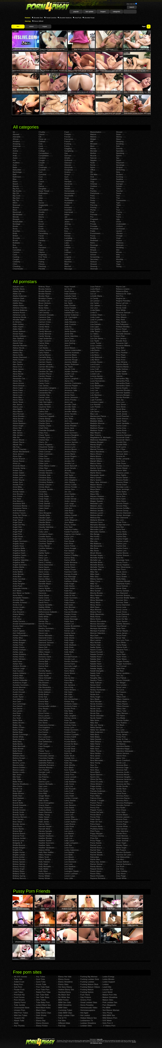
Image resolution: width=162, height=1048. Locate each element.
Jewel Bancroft (70, 466)
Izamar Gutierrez (71, 315)
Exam (41, 226)
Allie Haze (17, 430)
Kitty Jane (68, 713)
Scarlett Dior (121, 442)
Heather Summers (46, 843)
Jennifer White (70, 412)
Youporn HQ (19, 1018)
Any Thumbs (19, 1026)
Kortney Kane (70, 725)
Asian (15, 158)
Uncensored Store (21, 1008)
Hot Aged (84, 1013)
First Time (43, 257)
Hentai (67, 186)
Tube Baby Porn (43, 1002)
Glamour (68, 163)
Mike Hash (94, 574)
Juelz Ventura (70, 506)
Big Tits (16, 200)
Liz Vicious (94, 336)
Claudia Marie (44, 522)
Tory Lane (120, 730)
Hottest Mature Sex (88, 1018)
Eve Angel (43, 734)
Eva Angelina (44, 727)
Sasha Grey (121, 428)
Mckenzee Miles (97, 499)
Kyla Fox (68, 753)
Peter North (95, 819)
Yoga (118, 264)
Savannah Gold (122, 437)
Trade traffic (100, 1039)
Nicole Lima (95, 709)
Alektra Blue (18, 350)
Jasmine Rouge (71, 360)
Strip (118, 172)
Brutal (15, 240)
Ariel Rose (17, 619)
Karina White (69, 560)
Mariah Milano (96, 461)
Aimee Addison (19, 331)
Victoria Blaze (122, 815)
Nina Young (95, 763)
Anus (15, 153)
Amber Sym (18, 482)
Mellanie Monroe (97, 520)
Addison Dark (18, 298)
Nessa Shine (95, 687)
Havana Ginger (45, 833)
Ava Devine (17, 709)
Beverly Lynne (19, 763)
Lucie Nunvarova (97, 381)
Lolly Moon (94, 360)
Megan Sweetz (96, 501)
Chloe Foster (44, 459)
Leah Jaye (68, 836)
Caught (16, 259)
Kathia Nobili (69, 579)
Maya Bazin (95, 489)
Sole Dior (120, 527)
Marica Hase (95, 463)
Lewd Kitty (106, 987)
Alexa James (18, 369)
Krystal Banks (70, 742)
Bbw (14, 179)
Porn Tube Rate (42, 987)
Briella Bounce (19, 845)
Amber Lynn (18, 478)
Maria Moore (95, 456)
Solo (118, 146)
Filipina (42, 252)
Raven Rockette (97, 876)
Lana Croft (68, 791)
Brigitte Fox (17, 850)
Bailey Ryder (18, 730)
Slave (118, 139)
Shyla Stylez (121, 492)
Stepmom (120, 163)
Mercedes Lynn (96, 529)
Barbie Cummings (20, 734)
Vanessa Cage (122, 767)
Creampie (43, 167)
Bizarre (16, 207)
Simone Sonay (122, 511)
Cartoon (16, 252)
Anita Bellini (18, 572)
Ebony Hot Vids (64, 977)
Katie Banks (69, 586)
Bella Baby (17, 742)
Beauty (16, 186)
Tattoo (118, 189)
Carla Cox (43, 346)
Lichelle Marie (96, 296)
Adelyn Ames (18, 305)
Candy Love (44, 329)
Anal (15, 149)
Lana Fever (69, 793)
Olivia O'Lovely (96, 782)
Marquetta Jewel (97, 475)
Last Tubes (18, 992)
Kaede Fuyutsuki (71, 532)
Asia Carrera (18, 671)
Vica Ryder (120, 808)
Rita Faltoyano (122, 324)
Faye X (42, 749)
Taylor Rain (121, 654)
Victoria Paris (121, 819)
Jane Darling (69, 343)
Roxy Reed (120, 357)
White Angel (121, 848)
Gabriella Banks (45, 760)
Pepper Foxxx (96, 810)
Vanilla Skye (121, 789)
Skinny (119, 137)
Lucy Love (94, 393)
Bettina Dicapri (19, 758)
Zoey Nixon (121, 874)
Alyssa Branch (19, 459)
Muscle (93, 156)
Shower (119, 132)
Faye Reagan (44, 746)
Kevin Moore (69, 673)
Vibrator (119, 233)
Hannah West (44, 829)
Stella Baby (121, 579)
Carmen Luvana (45, 364)
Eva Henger (44, 730)
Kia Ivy (67, 676)
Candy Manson (45, 331)
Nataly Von (94, 676)
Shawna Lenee (122, 473)
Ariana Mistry (18, 614)
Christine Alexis (45, 480)
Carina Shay (44, 343)
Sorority (119, 149)
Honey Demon (45, 874)
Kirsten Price (69, 709)
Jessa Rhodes (70, 426)
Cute (41, 179)
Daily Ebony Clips (43, 1013)
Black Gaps (41, 1010)
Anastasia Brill (19, 503)
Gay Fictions (85, 997)
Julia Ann (68, 508)
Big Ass (16, 189)
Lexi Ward (68, 869)
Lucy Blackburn (96, 386)
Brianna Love (18, 841)
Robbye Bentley (123, 327)
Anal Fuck (78, 18)
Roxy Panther (122, 353)
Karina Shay (69, 558)
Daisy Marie (44, 560)
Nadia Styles (95, 647)
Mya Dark (94, 635)
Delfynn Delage (45, 614)
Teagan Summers (123, 664)
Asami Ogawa (19, 631)
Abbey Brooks (19, 291)
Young (118, 266)
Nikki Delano (95, 742)
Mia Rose (94, 548)
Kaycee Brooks (70, 612)
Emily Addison (45, 692)
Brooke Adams (45, 289)
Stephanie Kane (123, 584)
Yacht (118, 262)
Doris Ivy (42, 668)
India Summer (70, 294)
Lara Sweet (69, 808)
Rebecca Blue (122, 291)
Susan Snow (121, 612)
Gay (66, 153)
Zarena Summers (123, 864)
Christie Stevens (45, 473)
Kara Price (68, 544)
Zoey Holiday (121, 871)
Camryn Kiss (44, 324)
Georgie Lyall (44, 772)
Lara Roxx (68, 803)
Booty (15, 229)
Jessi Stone (69, 430)
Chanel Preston (45, 414)
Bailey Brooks (18, 723)
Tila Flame (120, 716)
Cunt (41, 177)
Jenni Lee (68, 402)
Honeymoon (69, 193)
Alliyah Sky (17, 445)
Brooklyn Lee (44, 301)
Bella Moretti (18, 749)
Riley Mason (121, 317)
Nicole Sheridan (97, 716)
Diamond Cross (45, 638)
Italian (66, 215)
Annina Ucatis (18, 607)
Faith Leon (43, 744)
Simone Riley (121, 506)
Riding (93, 248)
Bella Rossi (17, 751)
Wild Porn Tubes (21, 1013)
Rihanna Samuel (123, 313)
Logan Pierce (95, 348)
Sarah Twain (121, 421)
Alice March (18, 412)
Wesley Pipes (122, 845)
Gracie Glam (44, 805)
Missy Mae (94, 598)
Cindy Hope (44, 499)
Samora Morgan (123, 395)
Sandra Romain (122, 397)
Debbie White (44, 607)
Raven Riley (95, 874)
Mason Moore (96, 485)
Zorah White (121, 878)
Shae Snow (121, 463)
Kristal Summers (71, 730)
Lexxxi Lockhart (71, 874)
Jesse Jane (69, 428)
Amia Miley (17, 487)
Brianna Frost (18, 836)
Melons (93, 137)
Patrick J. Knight (97, 800)
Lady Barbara (70, 782)
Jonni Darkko (69, 494)
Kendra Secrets (71, 661)
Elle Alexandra (45, 687)
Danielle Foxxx (45, 581)
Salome (119, 376)
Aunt (15, 165)
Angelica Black (19, 551)
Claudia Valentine (46, 527)
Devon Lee (43, 633)
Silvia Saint (120, 499)
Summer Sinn (122, 600)
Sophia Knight (122, 539)
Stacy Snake (121, 577)
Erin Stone (43, 723)
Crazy (41, 165)
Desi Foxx (43, 626)
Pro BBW (106, 1008)
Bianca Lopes (18, 770)
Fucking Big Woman (88, 977)
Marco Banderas (97, 452)
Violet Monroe (122, 836)
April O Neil (17, 610)
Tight (118, 203)
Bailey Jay (17, 725)
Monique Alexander (98, 628)
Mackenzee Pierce (98, 416)
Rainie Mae (95, 859)
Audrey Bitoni (18, 678)
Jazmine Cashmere (72, 383)
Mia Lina (93, 541)
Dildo (41, 198)
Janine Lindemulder (72, 350)
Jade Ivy (67, 327)
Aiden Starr (17, 329)
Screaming (94, 257)
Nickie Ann (94, 694)
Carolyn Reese (45, 376)
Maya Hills (94, 494)
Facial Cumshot (51, 18)
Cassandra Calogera (47, 388)
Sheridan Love (122, 487)
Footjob (67, 134)
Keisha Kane (69, 633)
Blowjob (16, 219)
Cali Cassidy (44, 313)
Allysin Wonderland (21, 452)
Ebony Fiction (42, 1026)
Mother (93, 153)
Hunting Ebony (64, 992)
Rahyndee (94, 857)
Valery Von (120, 758)
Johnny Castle (70, 485)
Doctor (41, 203)
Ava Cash (17, 701)
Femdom (42, 248)
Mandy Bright (95, 445)
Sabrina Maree (122, 367)
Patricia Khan (96, 798)
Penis (92, 198)
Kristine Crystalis (71, 734)
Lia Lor (93, 294)
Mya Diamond (96, 638)
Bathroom (17, 177)
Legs (66, 250)
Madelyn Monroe (97, 423)
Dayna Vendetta (45, 605)
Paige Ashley (95, 786)
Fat (40, 243)
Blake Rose (17, 782)
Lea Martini (69, 833)
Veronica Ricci (122, 800)
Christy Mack (44, 487)
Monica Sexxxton (97, 624)
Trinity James (121, 734)
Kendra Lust (69, 659)
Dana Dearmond (46, 565)
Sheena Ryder (122, 480)
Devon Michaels (45, 635)
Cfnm (15, 264)
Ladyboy (68, 240)
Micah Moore (95, 553)
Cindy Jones (44, 501)
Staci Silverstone (123, 567)
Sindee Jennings (123, 515)
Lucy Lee (94, 390)
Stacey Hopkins (122, 565)
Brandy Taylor (18, 815)
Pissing (93, 207)
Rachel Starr (95, 850)
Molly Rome (95, 617)
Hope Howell (69, 287)
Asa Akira (17, 628)
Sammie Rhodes (123, 390)
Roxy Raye (120, 355)
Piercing (93, 205)
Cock (41, 146)
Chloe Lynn (43, 463)
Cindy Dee (43, 494)
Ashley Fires (18, 645)
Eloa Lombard (44, 690)
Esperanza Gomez (46, 725)
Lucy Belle (94, 383)
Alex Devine (18, 364)
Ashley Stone (18, 657)
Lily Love (94, 308)
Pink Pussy (95, 831)
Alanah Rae (18, 343)
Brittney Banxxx (19, 878)
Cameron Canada (46, 315)
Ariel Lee (16, 617)
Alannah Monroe (20, 346)
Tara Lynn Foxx (122, 640)
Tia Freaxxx (121, 692)
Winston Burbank (123, 852)
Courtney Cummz (46, 539)
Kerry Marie (69, 671)
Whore (119, 252)
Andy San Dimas (20, 515)
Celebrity (16, 262)
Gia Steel (42, 779)
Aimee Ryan (18, 334)
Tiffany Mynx (121, 701)
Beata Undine (18, 739)
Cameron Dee (44, 317)
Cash (15, 255)
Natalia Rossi (95, 657)
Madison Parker (97, 428)
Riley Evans (121, 315)
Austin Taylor (18, 697)
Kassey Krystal (70, 574)
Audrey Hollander (20, 680)
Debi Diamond (45, 610)
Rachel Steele (96, 852)
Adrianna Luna (19, 315)
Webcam (120, 245)
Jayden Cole (69, 369)
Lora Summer (96, 371)
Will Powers (121, 850)
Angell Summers (20, 565)
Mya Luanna (95, 640)
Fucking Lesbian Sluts (89, 979)
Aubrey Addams (19, 673)
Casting (16, 257)
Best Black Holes (43, 1008)
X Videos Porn (109, 1026)
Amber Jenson (19, 475)
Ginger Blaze (44, 796)
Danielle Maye (45, 584)
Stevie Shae (121, 588)
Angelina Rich (18, 558)
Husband (68, 203)
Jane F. (67, 346)
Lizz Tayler (94, 341)
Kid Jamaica (69, 685)
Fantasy (42, 240)
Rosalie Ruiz (121, 341)
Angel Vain (17, 539)
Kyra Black (68, 767)
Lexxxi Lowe (69, 876)
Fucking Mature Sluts (89, 984)
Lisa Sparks (95, 329)
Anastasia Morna (20, 506)
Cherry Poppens (45, 445)
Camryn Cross (45, 322)
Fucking (67, 144)
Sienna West (121, 494)
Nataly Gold (95, 673)
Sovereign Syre (122, 560)
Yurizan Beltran (122, 862)
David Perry (44, 602)
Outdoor (93, 186)
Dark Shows (41, 1015)
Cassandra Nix (45, 393)
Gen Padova (44, 770)
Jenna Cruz (69, 393)
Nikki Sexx (94, 749)
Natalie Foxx (95, 661)
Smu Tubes (41, 1000)
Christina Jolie (45, 475)
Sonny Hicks (121, 532)
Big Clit (16, 193)
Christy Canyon (45, 485)
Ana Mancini (18, 501)
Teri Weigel (120, 683)
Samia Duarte (122, 388)
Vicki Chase (121, 810)
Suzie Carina (121, 617)
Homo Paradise (86, 1005)
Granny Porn (85, 1000)
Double (42, 212)
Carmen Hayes (45, 362)
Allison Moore (18, 440)
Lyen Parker (95, 407)
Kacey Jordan (70, 525)
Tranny (119, 212)
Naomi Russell (96, 652)
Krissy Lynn (69, 727)
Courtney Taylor (45, 544)
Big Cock (16, 196)
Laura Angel (69, 812)
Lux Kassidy (95, 404)
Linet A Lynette (96, 320)
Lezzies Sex (107, 990)
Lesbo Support (108, 982)
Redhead (94, 240)
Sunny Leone (121, 610)
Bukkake (16, 243)
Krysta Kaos (69, 739)
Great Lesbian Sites (88, 1002)
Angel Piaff (17, 532)
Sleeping (119, 141)
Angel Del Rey (19, 525)
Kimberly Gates (70, 704)
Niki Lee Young (96, 725)
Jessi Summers (70, 433)
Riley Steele (121, 322)
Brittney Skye (44, 287)
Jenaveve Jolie (70, 390)
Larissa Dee (69, 810)
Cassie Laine (44, 397)
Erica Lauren (44, 716)
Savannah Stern (123, 440)
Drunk (41, 215)
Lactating (68, 238)
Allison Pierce (18, 442)
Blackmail (17, 212)
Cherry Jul (43, 442)
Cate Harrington (45, 402)
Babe (15, 167)
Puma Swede (96, 843)
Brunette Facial (89, 18)
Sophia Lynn (121, 544)
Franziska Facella (46, 758)
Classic (42, 134)
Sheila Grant (121, 485)
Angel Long (17, 529)
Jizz (66, 226)
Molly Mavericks (97, 614)
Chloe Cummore (45, 454)
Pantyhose (94, 193)
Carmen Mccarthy (46, 367)
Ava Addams (18, 699)
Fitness (42, 264)
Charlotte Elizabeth (47, 430)
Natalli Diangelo (97, 671)
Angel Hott (17, 527)
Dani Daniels (44, 574)
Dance (41, 186)
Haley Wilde (44, 819)
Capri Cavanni (45, 341)
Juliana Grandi (70, 515)
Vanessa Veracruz (123, 779)
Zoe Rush (120, 866)
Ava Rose (17, 713)
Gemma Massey (45, 767)
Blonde (16, 217)
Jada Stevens (70, 322)
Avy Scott (17, 718)
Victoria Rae (121, 824)
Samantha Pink (122, 381)
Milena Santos (96, 579)
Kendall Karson (70, 657)
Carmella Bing (45, 357)
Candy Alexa (44, 327)
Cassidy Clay (44, 395)
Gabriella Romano (46, 765)
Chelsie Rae (44, 440)
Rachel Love (95, 845)
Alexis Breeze (18, 386)
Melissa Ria (95, 518)
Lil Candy (94, 298)
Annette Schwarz (20, 602)
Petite (92, 203)
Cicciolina (43, 492)
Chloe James (44, 461)
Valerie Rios (121, 756)
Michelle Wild (95, 569)
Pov (91, 217)
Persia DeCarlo (96, 812)
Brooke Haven (45, 294)
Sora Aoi (119, 558)
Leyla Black (95, 289)
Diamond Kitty (44, 645)
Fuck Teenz (85, 995)
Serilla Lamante (122, 459)
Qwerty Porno (20, 1002)
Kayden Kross (70, 614)
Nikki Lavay (95, 746)
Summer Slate (122, 602)
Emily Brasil (44, 694)
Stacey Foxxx (122, 562)
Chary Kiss (43, 433)
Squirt (118, 160)
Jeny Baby (68, 419)
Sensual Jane (122, 454)
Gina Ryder (43, 791)
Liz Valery (94, 334)
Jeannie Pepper (71, 386)
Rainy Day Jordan (97, 862)
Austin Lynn (18, 694)
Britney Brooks (19, 859)
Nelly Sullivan (96, 683)
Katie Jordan (69, 588)
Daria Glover (44, 595)
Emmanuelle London (47, 706)
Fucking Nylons (86, 992)
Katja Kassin (69, 602)
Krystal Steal (69, 749)
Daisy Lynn (43, 558)
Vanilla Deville (122, 786)
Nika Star (94, 723)
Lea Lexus (68, 831)
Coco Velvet (44, 529)
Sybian (119, 186)
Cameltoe (17, 250)
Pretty (92, 222)
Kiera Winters (70, 690)
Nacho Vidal (95, 645)
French (67, 141)
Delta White (43, 617)
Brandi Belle (18, 803)
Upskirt (119, 231)
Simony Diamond (123, 513)
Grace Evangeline (46, 803)
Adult (16, 1023)
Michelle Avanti (96, 558)
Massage (68, 269)
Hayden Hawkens (46, 836)
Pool (92, 212)
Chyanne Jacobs (46, 489)
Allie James (17, 433)
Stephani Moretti (123, 581)
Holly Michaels (45, 866)
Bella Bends (18, 744)
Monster (93, 151)
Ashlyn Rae (17, 664)
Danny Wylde (44, 588)
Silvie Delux (121, 501)
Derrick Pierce (45, 624)
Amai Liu (16, 463)
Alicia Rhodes (18, 416)
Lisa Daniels (95, 324)
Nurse (92, 165)
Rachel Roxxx (96, 848)
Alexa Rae (17, 376)
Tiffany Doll (120, 697)
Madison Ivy (95, 426)
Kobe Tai (68, 720)
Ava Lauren (17, 711)
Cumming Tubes (65, 1010)
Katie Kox (68, 591)
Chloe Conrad (44, 452)
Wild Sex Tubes (20, 1015)
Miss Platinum (96, 595)
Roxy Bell (120, 348)
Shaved (93, 264)
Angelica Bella (19, 548)
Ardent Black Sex (43, 1005)
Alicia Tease (18, 421)
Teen (118, 196)
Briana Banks (18, 829)
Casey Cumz (44, 383)
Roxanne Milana (123, 346)
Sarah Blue (120, 409)
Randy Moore (96, 866)
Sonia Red (120, 529)
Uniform (119, 226)
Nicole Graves (96, 706)
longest (102, 11)
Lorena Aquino (96, 376)
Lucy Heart (94, 388)
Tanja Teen (120, 628)
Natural (93, 158)
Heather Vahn (44, 845)
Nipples (93, 160)
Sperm (119, 156)
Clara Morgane (45, 513)
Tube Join (18, 979)
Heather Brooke (45, 838)
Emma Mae (43, 701)
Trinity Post (120, 737)
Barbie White (18, 737)
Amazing (16, 144)
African (16, 139)
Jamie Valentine (71, 336)
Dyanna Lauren (45, 673)
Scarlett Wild (121, 445)
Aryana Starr (18, 626)
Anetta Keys (18, 518)
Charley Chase (45, 426)
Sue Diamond (122, 593)
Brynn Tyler (43, 305)
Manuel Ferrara (96, 449)
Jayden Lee (69, 374)
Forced (67, 137)
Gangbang (68, 151)
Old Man (93, 174)
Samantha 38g (122, 379)
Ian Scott (68, 289)
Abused (16, 134)
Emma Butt (43, 699)
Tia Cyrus (120, 690)
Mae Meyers (95, 433)
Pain (92, 189)
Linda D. (93, 313)
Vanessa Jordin (122, 772)
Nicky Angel (95, 697)
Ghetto (67, 158)
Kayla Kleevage (71, 619)
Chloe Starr (43, 468)
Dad (40, 184)
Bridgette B (17, 843)
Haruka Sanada (45, 831)
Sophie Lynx (121, 551)
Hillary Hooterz (45, 855)
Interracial (68, 212)
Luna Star (94, 397)
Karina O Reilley (71, 555)
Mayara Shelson (97, 496)
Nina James (95, 756)
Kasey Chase (70, 569)
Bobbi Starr (17, 796)
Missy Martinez (96, 600)
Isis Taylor (68, 303)
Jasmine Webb (70, 362)
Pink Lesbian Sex (109, 1002)
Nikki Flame (95, 744)
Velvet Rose (121, 793)
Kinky (66, 229)
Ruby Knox (120, 360)
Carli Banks (43, 348)
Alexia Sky (17, 381)
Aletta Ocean (18, 360)
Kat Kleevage (70, 577)
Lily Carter (94, 303)
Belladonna (17, 753)
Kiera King (68, 687)
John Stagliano (70, 480)
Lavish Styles (70, 822)
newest (31, 26)
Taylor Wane (121, 659)
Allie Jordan (18, 435)
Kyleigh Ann (69, 758)
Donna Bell (43, 661)
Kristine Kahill (70, 737)
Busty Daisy (44, 308)
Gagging (68, 149)
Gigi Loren (43, 786)
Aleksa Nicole (18, 348)
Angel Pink (17, 534)
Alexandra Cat (19, 379)
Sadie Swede (121, 374)
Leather (67, 248)
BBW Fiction (63, 1000)
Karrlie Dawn (69, 567)
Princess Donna (97, 836)
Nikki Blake (95, 737)
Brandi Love (18, 808)
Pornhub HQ (19, 995)
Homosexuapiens (87, 1010)
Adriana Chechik (20, 308)
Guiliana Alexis (45, 810)
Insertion (68, 210)
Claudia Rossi (44, 525)
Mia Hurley (94, 536)
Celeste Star (44, 409)
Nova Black (95, 772)
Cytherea (42, 551)
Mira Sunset (95, 591)
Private (93, 224)
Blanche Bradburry (21, 784)
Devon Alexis (44, 631)
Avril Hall (16, 716)
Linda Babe (95, 310)
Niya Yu (93, 765)
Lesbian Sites (86, 1026)
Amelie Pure (18, 485)
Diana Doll (43, 647)
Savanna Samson (123, 435)
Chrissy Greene (45, 470)
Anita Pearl (17, 586)
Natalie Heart (95, 664)
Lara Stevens (70, 805)
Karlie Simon (69, 565)
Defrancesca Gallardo (48, 612)
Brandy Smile (18, 812)
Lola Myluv (94, 355)
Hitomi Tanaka (45, 859)
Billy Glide (17, 779)
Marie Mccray (96, 466)
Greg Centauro (45, 808)
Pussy (92, 236)
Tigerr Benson (122, 713)
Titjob (118, 205)
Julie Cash (68, 518)
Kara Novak (69, 541)
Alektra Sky (17, 353)
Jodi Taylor (68, 475)
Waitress (119, 243)
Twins (118, 217)
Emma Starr (44, 704)
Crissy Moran (44, 546)
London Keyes (96, 362)
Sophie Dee (121, 546)
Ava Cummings (19, 704)
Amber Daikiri (18, 473)
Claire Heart (44, 508)
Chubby (42, 132)
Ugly (118, 219)
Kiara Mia (68, 683)
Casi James (44, 386)
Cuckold (42, 170)
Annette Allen (18, 600)
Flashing (42, 266)
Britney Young (18, 866)
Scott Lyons (121, 447)
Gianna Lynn (44, 782)
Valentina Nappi (122, 749)
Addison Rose (19, 301)
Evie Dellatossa (45, 742)
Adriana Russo (19, 313)
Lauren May (69, 817)
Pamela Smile (96, 793)
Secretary (94, 259)
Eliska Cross (44, 680)
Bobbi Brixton (18, 793)
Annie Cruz (17, 605)
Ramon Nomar (96, 864)
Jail (65, 217)
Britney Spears (19, 862)
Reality (93, 238)
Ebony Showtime (65, 982)
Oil (91, 172)
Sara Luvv (120, 402)
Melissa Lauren (96, 513)
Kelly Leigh (69, 643)
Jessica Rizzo (70, 452)
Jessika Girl (69, 461)
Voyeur (119, 240)
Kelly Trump (69, 650)
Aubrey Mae (18, 676)
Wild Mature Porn (109, 1018)
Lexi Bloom (69, 857)
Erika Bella (43, 720)
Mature (93, 134)
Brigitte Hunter (19, 852)
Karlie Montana (70, 562)
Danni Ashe (43, 586)
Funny (67, 146)
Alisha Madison (19, 423)
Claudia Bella (44, 515)
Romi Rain (120, 336)
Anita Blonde (18, 574)
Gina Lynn (43, 789)
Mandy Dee (95, 447)
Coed (41, 149)
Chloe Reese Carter (47, 466)
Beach (15, 184)
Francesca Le (44, 753)
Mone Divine (95, 619)
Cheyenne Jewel (46, 449)
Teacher (119, 191)
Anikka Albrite (18, 567)
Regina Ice (120, 298)
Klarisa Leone (70, 718)
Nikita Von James (97, 730)
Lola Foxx (94, 353)
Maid (66, 264)
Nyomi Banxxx (96, 775)
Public (92, 231)
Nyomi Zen (94, 777)
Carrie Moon (44, 381)
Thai (118, 198)
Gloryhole (68, 167)
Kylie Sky (68, 763)
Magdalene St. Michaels (100, 437)
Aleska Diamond (20, 357)
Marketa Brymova (97, 470)
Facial (41, 236)
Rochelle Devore (123, 334)
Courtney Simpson (46, 541)
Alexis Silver (18, 400)
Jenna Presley (70, 400)
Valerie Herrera (122, 753)
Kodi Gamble (69, 723)
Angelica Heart (19, 553)
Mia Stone (94, 551)
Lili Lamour (95, 301)
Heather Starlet (45, 841)
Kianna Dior (69, 678)
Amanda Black (19, 466)
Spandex (120, 151)
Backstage (17, 172)
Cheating (16, 266)
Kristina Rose (70, 732)
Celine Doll (43, 412)
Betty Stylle (17, 760)
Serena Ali (120, 456)
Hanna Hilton (44, 824)
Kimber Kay (69, 701)
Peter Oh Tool (96, 822)
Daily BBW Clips (65, 1013)
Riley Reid (120, 320)
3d (14, 132)
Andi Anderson (19, 511)
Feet (40, 245)
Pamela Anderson (97, 791)
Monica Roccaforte (98, 621)
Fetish (41, 250)
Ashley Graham (19, 650)
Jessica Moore (70, 449)
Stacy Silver (121, 574)
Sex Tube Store (42, 997)
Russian (93, 252)
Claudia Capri (44, 518)
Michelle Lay (95, 560)
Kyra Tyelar (69, 770)
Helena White (44, 850)
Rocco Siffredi (38, 21)
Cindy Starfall (44, 503)
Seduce (93, 262)
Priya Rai (94, 838)
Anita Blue (17, 577)
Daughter (42, 189)
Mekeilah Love (96, 503)
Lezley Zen (95, 291)
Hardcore (68, 184)
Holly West (43, 871)
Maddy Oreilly (96, 419)
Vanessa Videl (122, 782)
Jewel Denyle (70, 468)
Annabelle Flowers (20, 598)
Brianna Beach (19, 833)
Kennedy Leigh (70, 666)
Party (92, 196)
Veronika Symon (123, 805)
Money (93, 149)
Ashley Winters (19, 659)
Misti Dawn (95, 607)
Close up (42, 139)
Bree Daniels (18, 819)
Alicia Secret (18, 419)
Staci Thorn (121, 569)
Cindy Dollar (44, 496)
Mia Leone (94, 539)
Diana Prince (44, 650)
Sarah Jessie (121, 414)
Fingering (43, 255)
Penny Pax (94, 808)
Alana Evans (18, 341)
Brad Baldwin (18, 798)
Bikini (15, 203)
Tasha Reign (121, 645)
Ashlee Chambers (20, 635)
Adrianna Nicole (19, 317)
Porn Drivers (19, 1000)
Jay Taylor (68, 367)
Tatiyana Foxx (122, 650)
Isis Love (68, 301)
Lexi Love (68, 864)
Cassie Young (44, 400)
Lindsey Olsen (96, 315)
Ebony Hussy (63, 979)
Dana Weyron (44, 569)
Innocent (68, 207)
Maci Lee (94, 414)
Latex (66, 243)
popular (76, 11)
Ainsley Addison (19, 336)
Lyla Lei (93, 409)
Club (40, 144)
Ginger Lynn (44, 798)
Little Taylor (95, 331)
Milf (91, 141)
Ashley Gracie (19, 647)
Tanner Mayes (122, 631)
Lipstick (67, 259)
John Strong (69, 482)
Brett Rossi (17, 826)
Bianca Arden (18, 765)
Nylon (92, 167)
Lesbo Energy (108, 977)
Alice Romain (18, 414)
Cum (41, 172)
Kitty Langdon (70, 716)
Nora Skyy (94, 770)
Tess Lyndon (121, 685)
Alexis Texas (18, 402)
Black (15, 210)
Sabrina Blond (122, 364)
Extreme (42, 231)
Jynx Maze (68, 522)
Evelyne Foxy (44, 739)
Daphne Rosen (45, 591)
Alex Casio (17, 362)
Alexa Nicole (18, 374)
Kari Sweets (69, 551)
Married (67, 266)
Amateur (16, 141)
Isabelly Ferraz (70, 298)
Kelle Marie (69, 635)
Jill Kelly (67, 470)
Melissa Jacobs (96, 511)
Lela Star (68, 845)
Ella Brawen (44, 683)
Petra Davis (95, 824)
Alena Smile (18, 355)
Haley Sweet (44, 817)
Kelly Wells (69, 652)
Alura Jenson (18, 454)
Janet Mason (69, 348)
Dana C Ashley (45, 562)
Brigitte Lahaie (19, 855)
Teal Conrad (121, 666)
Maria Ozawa (95, 459)
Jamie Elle (68, 334)
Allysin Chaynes (19, 449)
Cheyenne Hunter (46, 447)
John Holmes (69, 478)
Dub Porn (18, 987)
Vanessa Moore (122, 775)
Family (41, 238)
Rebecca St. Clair (123, 294)
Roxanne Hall (122, 343)
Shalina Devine (122, 466)
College (42, 151)
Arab (15, 156)
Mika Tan (94, 572)
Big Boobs (17, 191)
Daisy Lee (43, 555)
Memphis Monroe (97, 525)
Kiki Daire (68, 692)
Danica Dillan (44, 579)
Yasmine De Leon (123, 855)
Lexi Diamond (70, 862)
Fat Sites (62, 1020)
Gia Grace (43, 775)
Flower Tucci (44, 751)
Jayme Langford (71, 379)
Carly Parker (44, 353)
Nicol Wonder (96, 701)
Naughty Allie (95, 678)
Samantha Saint (123, 386)
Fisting (41, 262)
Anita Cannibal (19, 579)
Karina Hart (69, 553)
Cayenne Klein (45, 407)
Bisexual (16, 205)
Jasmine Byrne (70, 357)
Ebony (41, 217)
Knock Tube (41, 984)
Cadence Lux (44, 310)
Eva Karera (43, 732)
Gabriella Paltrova (46, 763)
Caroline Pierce (45, 374)
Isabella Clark (70, 296)
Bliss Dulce (17, 786)
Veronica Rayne (123, 798)
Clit (40, 137)
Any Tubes (40, 977)
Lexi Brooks (69, 859)
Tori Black (120, 725)
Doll (40, 207)
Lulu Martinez (96, 395)
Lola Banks (95, 350)
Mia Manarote (96, 546)
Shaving (93, 266)
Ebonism (39, 1018)
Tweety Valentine (123, 742)
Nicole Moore (95, 711)
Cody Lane (43, 532)
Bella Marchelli (19, 746)
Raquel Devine (96, 869)
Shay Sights (121, 475)
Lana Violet (69, 796)
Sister (118, 134)
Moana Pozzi (95, 612)
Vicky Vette (120, 812)
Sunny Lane (121, 607)
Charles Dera (44, 423)
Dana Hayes (44, 567)
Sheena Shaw (122, 482)
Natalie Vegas (96, 668)
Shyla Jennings (122, 489)
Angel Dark (17, 522)
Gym (66, 177)
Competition (44, 153)
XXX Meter (107, 1020)
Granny (67, 172)
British (15, 236)
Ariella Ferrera (19, 621)
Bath (15, 174)
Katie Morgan (70, 593)
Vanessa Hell (121, 770)
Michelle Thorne (97, 567)
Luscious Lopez (96, 402)
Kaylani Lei (69, 624)
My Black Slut (64, 995)
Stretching (120, 170)
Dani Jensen (44, 577)
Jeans (66, 222)
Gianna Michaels (46, 784)
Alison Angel (18, 426)
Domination (43, 210)
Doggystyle (43, 205)
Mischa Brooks (96, 593)
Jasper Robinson (71, 364)
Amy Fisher (17, 496)
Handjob (67, 182)
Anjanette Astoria (20, 588)
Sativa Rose (121, 433)
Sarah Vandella (122, 423)
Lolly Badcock (96, 357)
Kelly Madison (70, 645)
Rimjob (93, 250)
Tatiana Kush (121, 647)
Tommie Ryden (122, 720)
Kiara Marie (69, 680)
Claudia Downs (45, 520)
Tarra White (121, 643)
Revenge (94, 245)
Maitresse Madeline (98, 440)
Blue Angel (17, 791)
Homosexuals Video (88, 1008)
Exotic (41, 229)
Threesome (121, 200)
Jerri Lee (68, 421)
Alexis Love (17, 395)
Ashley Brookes (19, 640)
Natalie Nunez (96, 666)
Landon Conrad (71, 798)
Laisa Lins (68, 786)
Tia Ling (119, 694)
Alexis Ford (17, 393)
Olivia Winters (96, 784)
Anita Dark (17, 581)
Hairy (66, 179)
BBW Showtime (64, 1005)
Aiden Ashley (18, 324)
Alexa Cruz (17, 367)
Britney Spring (19, 864)
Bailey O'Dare (18, 727)
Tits (117, 207)
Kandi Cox (68, 539)
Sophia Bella (121, 534)
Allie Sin (16, 437)
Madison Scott (96, 430)
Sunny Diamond (123, 605)
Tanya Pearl (121, 635)
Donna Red (43, 666)
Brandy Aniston (19, 810)
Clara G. (42, 511)
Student (119, 174)
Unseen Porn (19, 1010)
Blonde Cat (17, 789)
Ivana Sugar (69, 310)
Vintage (119, 236)
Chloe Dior (43, 456)
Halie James (44, 822)
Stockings (120, 165)
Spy (117, 158)
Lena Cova (69, 848)
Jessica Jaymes (71, 442)
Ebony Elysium (42, 1023)
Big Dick (16, 198)
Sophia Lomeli (122, 541)
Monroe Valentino (97, 633)
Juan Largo (69, 503)
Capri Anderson (45, 338)
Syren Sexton (122, 621)
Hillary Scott (44, 857)
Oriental (93, 184)
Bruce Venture (45, 303)
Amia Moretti (18, 489)
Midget (93, 139)
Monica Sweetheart (98, 626)
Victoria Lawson (123, 817)
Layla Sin (68, 829)
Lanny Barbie (70, 800)
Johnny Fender (70, 487)
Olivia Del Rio (96, 779)
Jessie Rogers (70, 456)
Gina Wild (43, 793)
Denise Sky (43, 621)
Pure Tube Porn (42, 990)
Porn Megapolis (109, 1005)
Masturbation (95, 132)
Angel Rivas (18, 536)
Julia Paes (68, 513)
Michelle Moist (96, 562)
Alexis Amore (18, 383)
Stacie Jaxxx (121, 572)
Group (67, 174)
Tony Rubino (121, 723)
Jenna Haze (69, 395)
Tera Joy (119, 676)
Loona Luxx (95, 367)
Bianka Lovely (19, 772)
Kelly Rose (68, 647)
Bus (14, 245)
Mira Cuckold (95, 588)
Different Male (64, 1023)
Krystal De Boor (71, 744)
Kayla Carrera (70, 617)
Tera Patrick (121, 678)
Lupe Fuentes (96, 400)
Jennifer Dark (70, 407)
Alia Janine (17, 404)
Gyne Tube (40, 982)
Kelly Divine (69, 638)
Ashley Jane (18, 652)
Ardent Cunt (19, 982)
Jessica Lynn (69, 447)
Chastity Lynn (44, 437)
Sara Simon (121, 404)
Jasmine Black (70, 355)
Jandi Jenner (69, 341)
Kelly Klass (69, 640)
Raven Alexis (95, 871)
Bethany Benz (19, 756)
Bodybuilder (18, 222)
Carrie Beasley (45, 379)
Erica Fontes (44, 713)
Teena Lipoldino (122, 673)
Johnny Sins (69, 489)
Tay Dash (120, 652)
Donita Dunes (44, 659)
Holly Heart (43, 864)
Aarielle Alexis (19, 289)
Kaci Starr (68, 527)
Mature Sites (107, 1000)
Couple (42, 163)
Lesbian (67, 252)
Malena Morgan (96, 442)
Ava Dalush (17, 706)
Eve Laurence (44, 737)
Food (66, 132)
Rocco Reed (121, 329)
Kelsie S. (68, 654)
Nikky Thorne (95, 751)
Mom (92, 146)
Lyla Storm (94, 412)
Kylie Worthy (69, 765)
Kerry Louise (69, 668)
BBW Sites (62, 1008)
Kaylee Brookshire (72, 626)
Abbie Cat (17, 294)
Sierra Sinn (120, 496)
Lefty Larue (69, 841)
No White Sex (64, 997)
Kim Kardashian (71, 699)
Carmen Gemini (45, 360)
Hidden (67, 189)
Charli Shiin (43, 428)
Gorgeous (68, 170)
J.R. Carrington (70, 317)
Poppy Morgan (96, 833)
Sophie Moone (122, 553)
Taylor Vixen (121, 657)
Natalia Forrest (96, 654)
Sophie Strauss (122, 555)
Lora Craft (94, 369)
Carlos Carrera (45, 350)
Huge (66, 198)
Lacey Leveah (70, 777)
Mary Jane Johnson (98, 482)
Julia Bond (68, 511)
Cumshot (42, 174)
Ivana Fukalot (70, 308)
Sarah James (121, 412)
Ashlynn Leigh (19, 668)
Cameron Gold (45, 320)
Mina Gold (94, 586)
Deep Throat (44, 191)
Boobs (15, 226)
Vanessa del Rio (123, 784)
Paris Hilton (95, 796)
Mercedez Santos (97, 532)
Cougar (42, 160)
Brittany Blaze (18, 871)
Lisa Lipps (94, 327)
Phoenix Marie (96, 826)
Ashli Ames (17, 661)
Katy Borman (69, 607)
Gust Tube (40, 979)
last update (89, 11)
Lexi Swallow (69, 866)
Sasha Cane (121, 426)
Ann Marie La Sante (21, 593)
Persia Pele (95, 817)
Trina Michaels (122, 732)
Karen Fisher (69, 546)
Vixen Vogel (121, 843)
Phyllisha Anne (96, 829)
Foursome (68, 139)
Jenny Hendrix (70, 414)
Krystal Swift (69, 751)
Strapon (119, 167)
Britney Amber (19, 857)
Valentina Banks (123, 746)
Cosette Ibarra (45, 536)
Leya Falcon (95, 287)
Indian (67, 205)
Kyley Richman (70, 760)
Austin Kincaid (19, 692)
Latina (67, 245)
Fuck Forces (19, 997)
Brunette (16, 238)
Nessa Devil (95, 685)
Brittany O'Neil (19, 874)
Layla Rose (69, 826)
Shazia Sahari (122, 478)
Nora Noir (94, 767)
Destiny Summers (46, 628)
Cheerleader (18, 269)
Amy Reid (17, 499)
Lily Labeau (95, 305)
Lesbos (105, 984)
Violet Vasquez (122, 838)
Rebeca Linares (122, 289)
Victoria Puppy (122, 822)
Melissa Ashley (96, 508)
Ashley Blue (18, 638)
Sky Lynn (120, 520)
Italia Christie (69, 305)
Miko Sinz (94, 577)
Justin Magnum (70, 520)
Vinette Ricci (121, 833)
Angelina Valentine (21, 560)
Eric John (43, 711)
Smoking (119, 144)
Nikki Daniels (95, 739)
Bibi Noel (16, 777)
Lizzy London (95, 346)
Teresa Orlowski (123, 680)
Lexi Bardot (69, 852)
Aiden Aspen (18, 327)
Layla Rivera (69, 824)
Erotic (41, 222)
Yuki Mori (120, 859)
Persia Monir (95, 815)
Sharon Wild (121, 470)
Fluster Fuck (19, 990)
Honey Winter (44, 878)
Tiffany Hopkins (122, 699)
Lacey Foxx (69, 775)
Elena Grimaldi (45, 678)
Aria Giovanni (18, 612)
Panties (93, 191)
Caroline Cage (45, 369)
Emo (40, 219)
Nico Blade (94, 699)
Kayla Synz (69, 621)
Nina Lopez (95, 758)
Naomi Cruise (96, 650)
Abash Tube (19, 1020)
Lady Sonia (69, 784)
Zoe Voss (120, 869)
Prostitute (94, 229)
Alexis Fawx (18, 390)
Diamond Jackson (46, 643)
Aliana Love (18, 407)
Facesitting (43, 233)
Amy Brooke (18, 494)
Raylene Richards (97, 878)
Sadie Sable (121, 371)
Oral (92, 177)
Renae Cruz (121, 305)
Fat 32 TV (62, 1018)
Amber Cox (17, 470)
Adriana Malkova (20, 310)
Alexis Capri (18, 388)
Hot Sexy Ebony (65, 987)
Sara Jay (120, 400)
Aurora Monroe (19, 687)
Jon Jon (67, 492)
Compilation (44, 156)
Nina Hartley (95, 753)
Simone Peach (122, 503)
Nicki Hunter (95, 692)
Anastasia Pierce (20, 508)
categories (116, 11)
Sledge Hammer (123, 525)
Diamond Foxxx (45, 640)
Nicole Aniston (96, 704)
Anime (15, 151)
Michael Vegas (96, 555)
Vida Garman (121, 829)
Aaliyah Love (18, 287)
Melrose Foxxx (96, 522)
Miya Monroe (95, 610)
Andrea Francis (19, 513)
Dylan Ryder (44, 676)
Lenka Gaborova (71, 850)
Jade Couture (70, 324)
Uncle (118, 222)
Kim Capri (68, 697)
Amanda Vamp (19, 468)
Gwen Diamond (45, 812)
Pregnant (94, 219)
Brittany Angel (18, 869)
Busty (15, 248)
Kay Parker (69, 610)
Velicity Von (121, 791)
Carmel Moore (45, 355)
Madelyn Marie (96, 421)
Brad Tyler (17, 800)
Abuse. (100, 1043)
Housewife (68, 196)
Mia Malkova (95, 544)
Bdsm (15, 182)
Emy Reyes (43, 709)
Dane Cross (44, 572)
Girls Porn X (107, 1023)
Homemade (69, 191)
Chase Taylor (44, 435)
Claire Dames (44, 506)
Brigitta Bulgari (19, 848)
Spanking (120, 153)
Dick (40, 196)
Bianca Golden (19, 767)
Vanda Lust (121, 763)
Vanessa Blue (122, 765)
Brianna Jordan (19, 838)
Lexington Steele (71, 871)
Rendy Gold (121, 308)
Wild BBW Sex (108, 1015)
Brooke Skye (44, 296)
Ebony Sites (63, 984)
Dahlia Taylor (44, 553)
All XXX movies (20, 977)
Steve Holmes (122, 586)
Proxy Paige (95, 841)
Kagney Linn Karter (72, 534)
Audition (16, 163)
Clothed (42, 141)
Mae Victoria (95, 435)
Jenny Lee (68, 416)
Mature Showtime (109, 997)
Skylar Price (121, 522)
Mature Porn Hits (109, 995)
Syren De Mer (122, 619)
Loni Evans (95, 364)
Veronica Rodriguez (124, 803)
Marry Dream (95, 478)
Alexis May (17, 397)
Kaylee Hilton (70, 628)
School (93, 255)
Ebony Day (40, 1020)
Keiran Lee (69, 631)
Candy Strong (44, 336)
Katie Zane (69, 600)
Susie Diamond (122, 614)
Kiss (66, 231)
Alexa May (17, 371)
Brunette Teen (38, 18)
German (67, 156)
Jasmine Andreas (71, 353)
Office (92, 170)
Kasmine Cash (70, 572)
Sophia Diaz (121, 536)
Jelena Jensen (70, 388)
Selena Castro (122, 452)
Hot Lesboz (85, 1015)
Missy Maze (95, 602)
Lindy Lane (95, 317)
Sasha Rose (121, 430)
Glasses (67, 165)
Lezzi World (107, 992)
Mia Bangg (94, 534)
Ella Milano (43, 685)
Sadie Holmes (122, 369)
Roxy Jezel (120, 350)
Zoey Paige (121, 876)
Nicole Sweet (95, 718)
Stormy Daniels (122, 591)
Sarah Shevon (122, 419)
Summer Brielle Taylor (125, 598)
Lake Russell (69, 789)
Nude (92, 163)
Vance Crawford (123, 760)
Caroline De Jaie (46, 371)
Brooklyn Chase (45, 298)
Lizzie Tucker (95, 343)
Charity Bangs (45, 419)
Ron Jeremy (121, 338)
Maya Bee (94, 492)
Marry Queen (95, 480)
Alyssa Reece (18, 461)
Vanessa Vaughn (123, 777)
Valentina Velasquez (124, 751)
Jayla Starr (68, 376)
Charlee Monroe (45, 421)
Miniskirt (93, 144)
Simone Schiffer (123, 508)
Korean (67, 236)
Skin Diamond (122, 518)
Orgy (92, 182)
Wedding (120, 248)
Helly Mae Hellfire (46, 852)
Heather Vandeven (46, 848)
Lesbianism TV (86, 1020)
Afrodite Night (18, 320)
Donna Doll (43, 664)
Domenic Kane (45, 657)
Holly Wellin (44, 869)
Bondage (16, 224)
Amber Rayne (18, 480)
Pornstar (93, 215)
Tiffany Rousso (122, 706)
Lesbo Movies (108, 979)
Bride (15, 233)
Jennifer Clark (70, 404)
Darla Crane (44, 598)
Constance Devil (45, 534)
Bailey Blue (17, 720)
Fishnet (42, 259)
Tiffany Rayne (122, 704)
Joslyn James (70, 501)
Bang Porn (18, 984)
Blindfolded (17, 215)
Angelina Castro (19, 555)
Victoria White (122, 826)
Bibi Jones (17, 775)
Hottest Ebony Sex (66, 990)
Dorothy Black (44, 671)
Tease (118, 193)
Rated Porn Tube (43, 992)
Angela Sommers (20, 541)
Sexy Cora (120, 461)
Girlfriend (68, 160)
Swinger (119, 184)
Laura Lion (68, 815)
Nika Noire (94, 720)
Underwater (121, 224)
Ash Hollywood (19, 633)
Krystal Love (69, 746)
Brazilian (16, 231)
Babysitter (17, 170)
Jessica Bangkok (71, 435)
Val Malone (120, 744)
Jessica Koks (69, 445)
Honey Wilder (44, 876)
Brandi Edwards (19, 805)
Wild (118, 257)
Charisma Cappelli (46, 416)
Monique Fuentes (97, 631)
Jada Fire (68, 320)
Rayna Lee (120, 287)
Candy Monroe (45, 334)
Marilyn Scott (95, 468)
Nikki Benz (94, 734)
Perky (92, 200)
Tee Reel (120, 671)
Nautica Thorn (96, 680)
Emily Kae (43, 697)
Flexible (42, 269)
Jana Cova (68, 338)
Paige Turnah (96, 789)
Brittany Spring (19, 876)
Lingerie (67, 257)
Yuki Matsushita (122, 857)
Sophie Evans (122, 548)
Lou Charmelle (96, 379)
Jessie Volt (68, 459)
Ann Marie (17, 591)
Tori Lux (119, 727)
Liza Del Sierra (96, 338)
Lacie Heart (69, 779)
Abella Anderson (20, 296)
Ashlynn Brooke (19, 666)
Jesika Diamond (71, 423)
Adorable (16, 137)
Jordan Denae (70, 499)
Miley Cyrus (95, 581)
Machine (68, 262)
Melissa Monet (96, 515)
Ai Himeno (17, 322)
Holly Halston (44, 862)
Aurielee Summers (20, 685)
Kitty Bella (68, 711)
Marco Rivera (96, 454)
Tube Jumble (19, 1005)
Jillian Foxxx (69, 473)
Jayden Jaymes (71, 371)
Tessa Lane (121, 687)
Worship (119, 259)
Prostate (93, 226)
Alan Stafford (18, 338)
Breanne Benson (20, 817)
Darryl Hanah (44, 600)
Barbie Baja (18, 732)
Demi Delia (43, 619)
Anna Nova (17, 595)
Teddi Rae (120, 668)
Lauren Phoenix (71, 819)
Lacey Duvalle (70, 772)
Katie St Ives (69, 595)
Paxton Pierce (96, 803)
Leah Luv (68, 838)
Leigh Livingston (71, 843)
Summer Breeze (123, 595)
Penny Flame (95, 805)
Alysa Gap (17, 456)
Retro (92, 243)
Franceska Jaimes (46, 756)
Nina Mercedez (96, 760)
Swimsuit (120, 182)
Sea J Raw (120, 449)
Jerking (67, 224)
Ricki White (121, 310)
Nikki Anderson (96, 732)
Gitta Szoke (43, 800)
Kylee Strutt (69, 756)
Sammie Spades (123, 393)
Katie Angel (69, 584)
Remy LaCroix (122, 303)
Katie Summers (70, 598)
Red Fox (119, 296)
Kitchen (67, 233)
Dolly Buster (44, 654)
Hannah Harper (45, 826)
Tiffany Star (121, 709)
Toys (118, 210)
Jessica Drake (70, 440)
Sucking (119, 177)
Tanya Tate (120, 638)
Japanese (68, 219)
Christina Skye (45, 478)
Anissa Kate (18, 569)
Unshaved (120, 229)
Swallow (119, 179)
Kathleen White (70, 581)
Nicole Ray (94, 713)
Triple (118, 215)
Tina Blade (120, 718)
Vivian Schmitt (122, 841)
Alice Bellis (17, 409)
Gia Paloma (44, 777)
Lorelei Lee (95, 374)
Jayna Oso (68, 381)
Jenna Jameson (71, 397)
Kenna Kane (69, 664)
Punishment (95, 233)
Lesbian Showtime (88, 1023)
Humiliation (69, 200)
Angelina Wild (18, 562)
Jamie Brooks (70, 331)
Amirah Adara (18, 492)
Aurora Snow (18, 690)
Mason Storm (96, 487)
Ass (14, 160)
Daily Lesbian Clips (66, 1015)
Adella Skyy (18, 303)
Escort (41, 224)
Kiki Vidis (68, 694)
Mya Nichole (95, 643)
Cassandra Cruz (45, 390)
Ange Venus (18, 520)
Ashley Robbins (19, 654)
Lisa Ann (94, 322)
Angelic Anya (18, 544)
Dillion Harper (44, 652)
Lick (66, 255)
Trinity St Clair (122, 739)
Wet (117, 250)
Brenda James (19, 824)
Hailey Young (44, 815)
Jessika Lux (69, 463)
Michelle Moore (96, 565)
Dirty (40, 200)
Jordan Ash (69, 496)
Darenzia (42, 593)
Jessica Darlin (70, 437)
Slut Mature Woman (110, 1010)
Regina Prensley (123, 301)
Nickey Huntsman (97, 690)
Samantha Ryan (123, 383)
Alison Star (17, 428)
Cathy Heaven (45, 404)
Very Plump (107, 1013)
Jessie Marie (69, 454)
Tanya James (121, 633)
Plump (93, 210)
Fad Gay (61, 1026)
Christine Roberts (46, 482)
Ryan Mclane (121, 362)
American (17, 146)
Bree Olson (17, 822)
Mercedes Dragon (97, 527)
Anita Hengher (19, 584)
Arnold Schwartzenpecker (23, 624)
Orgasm (93, 179)
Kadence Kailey (71, 529)
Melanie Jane (96, 506)
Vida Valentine (122, 831)
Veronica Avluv (122, 796)
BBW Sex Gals (64, 1002)
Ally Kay (16, 447)
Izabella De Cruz (71, 313)
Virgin (118, 238)
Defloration (43, 193)
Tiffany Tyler (121, 711)
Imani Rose (69, 291)
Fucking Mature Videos (90, 987)
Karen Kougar (70, 548)
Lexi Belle (68, 855)
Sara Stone (121, 407)
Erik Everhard (44, 718)
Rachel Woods (96, 855)
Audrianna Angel (20, 683)
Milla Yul (93, 584)
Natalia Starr (95, 659)
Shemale (94, 269)
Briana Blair (18, 831)
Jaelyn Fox (69, 329)
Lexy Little (68, 878)
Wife (118, 255)
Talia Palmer (121, 626)
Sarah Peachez (122, 416)
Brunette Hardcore (65, 18)
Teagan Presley (122, 661)
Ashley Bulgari (19, 643)
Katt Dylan (68, 605)
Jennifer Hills (69, 409)
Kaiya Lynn (69, 536)
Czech (41, 182)
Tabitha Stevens (123, 624)
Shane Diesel (121, 468)
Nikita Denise (95, 727)
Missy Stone (95, 605)
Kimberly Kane (70, 706)
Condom (42, 158)
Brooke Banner (45, 291)
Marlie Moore (95, 473)
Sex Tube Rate (42, 995)
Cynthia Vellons (45, 548)
